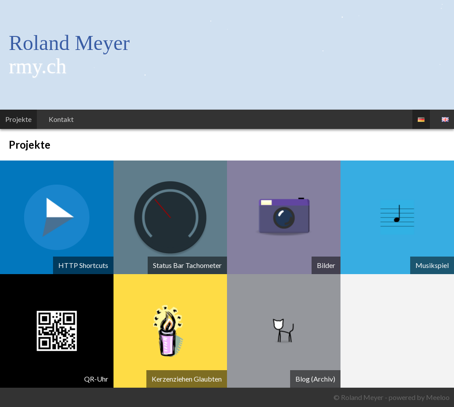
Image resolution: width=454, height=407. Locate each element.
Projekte (18, 119)
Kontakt (61, 119)
